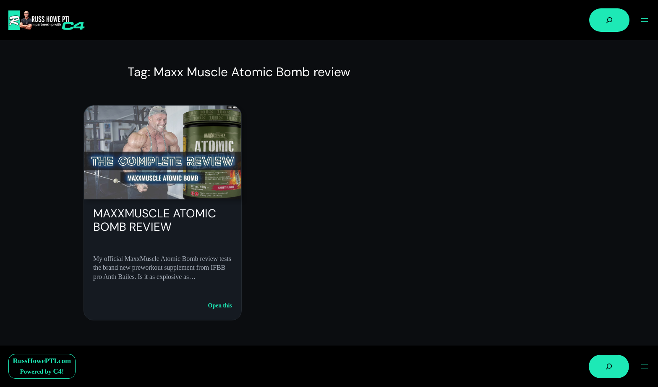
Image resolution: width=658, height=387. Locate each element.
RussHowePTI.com (42, 361)
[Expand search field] (609, 20)
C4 (57, 371)
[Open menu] (645, 20)
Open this (220, 306)
